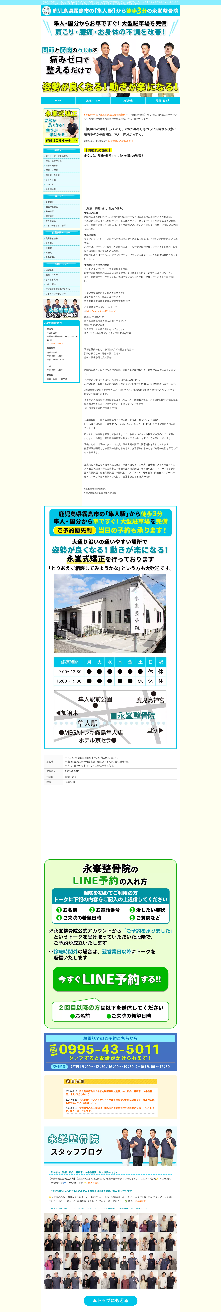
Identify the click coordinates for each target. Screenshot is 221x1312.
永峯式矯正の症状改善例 (112, 114)
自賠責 (49, 252)
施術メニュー (93, 100)
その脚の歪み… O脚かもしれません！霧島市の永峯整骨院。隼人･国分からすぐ (91, 1191)
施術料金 (128, 100)
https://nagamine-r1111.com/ (100, 311)
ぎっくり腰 (51, 180)
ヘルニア (50, 184)
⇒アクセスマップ (55, 343)
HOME (58, 100)
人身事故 (50, 243)
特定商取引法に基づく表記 (58, 289)
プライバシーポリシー (56, 294)
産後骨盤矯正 (52, 207)
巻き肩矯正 (51, 221)
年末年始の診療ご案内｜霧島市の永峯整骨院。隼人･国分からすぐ (84, 1172)
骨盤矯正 (50, 202)
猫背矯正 (50, 216)
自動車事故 (51, 257)
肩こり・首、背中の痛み (57, 156)
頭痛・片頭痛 (52, 170)
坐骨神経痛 (51, 189)
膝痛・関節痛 (52, 165)
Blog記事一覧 (91, 114)
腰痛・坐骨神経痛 (54, 161)
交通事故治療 (52, 238)
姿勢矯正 (50, 211)
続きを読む (93, 1182)
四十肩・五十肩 (53, 175)
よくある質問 (52, 279)
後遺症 (49, 248)
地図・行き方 (163, 100)
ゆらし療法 (51, 284)
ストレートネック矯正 (56, 225)
